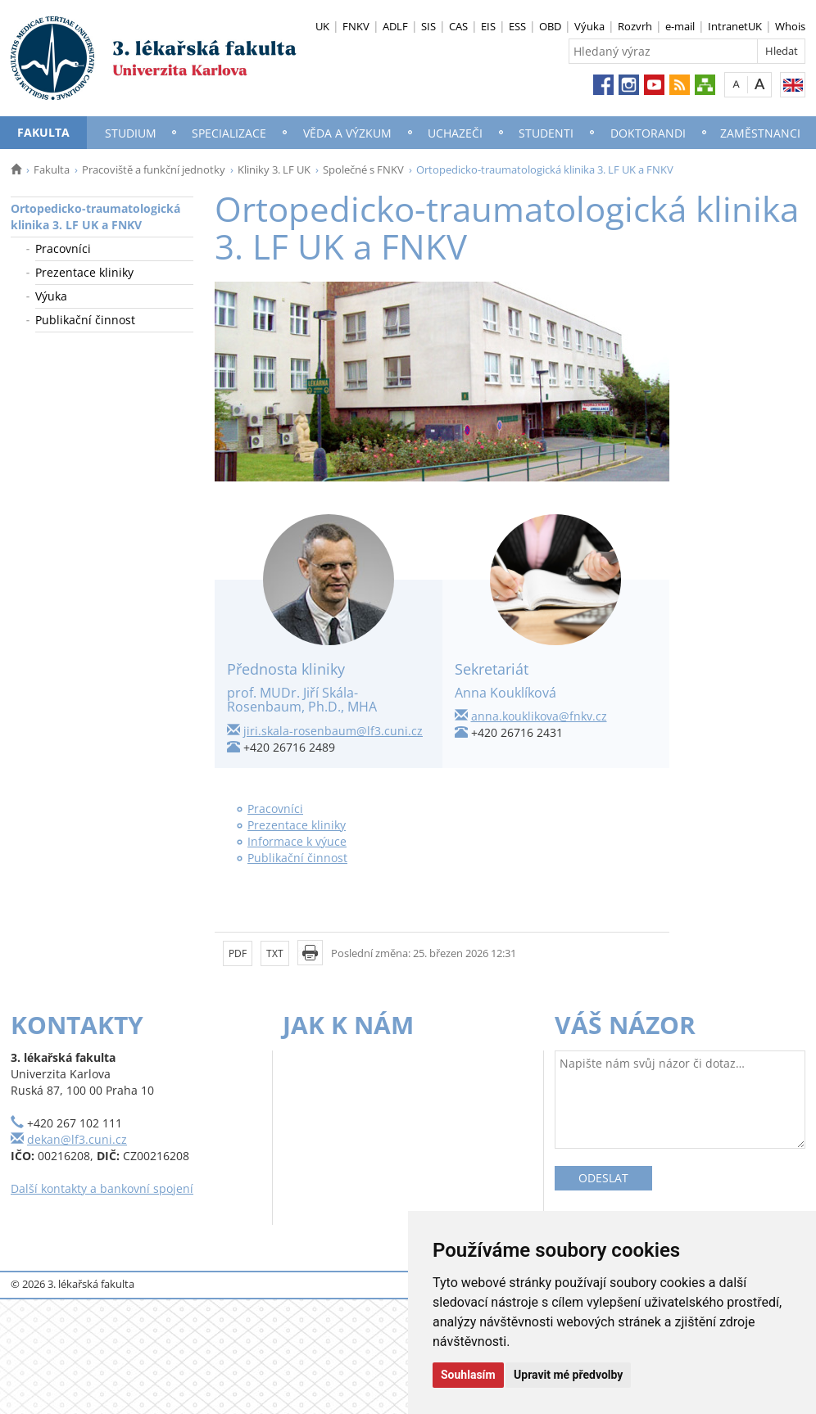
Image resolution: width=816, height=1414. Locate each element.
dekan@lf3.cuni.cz (77, 1139)
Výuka (589, 26)
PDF (238, 953)
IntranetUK (735, 26)
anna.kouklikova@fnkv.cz (539, 716)
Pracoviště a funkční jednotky (153, 169)
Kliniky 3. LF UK (274, 169)
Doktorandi (648, 133)
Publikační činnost (85, 320)
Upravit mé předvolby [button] (568, 1374)
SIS (428, 26)
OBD (550, 26)
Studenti (546, 133)
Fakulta (43, 132)
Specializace (229, 133)
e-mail (680, 26)
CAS (458, 26)
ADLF (395, 26)
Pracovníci (63, 248)
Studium (130, 133)
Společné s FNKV (363, 169)
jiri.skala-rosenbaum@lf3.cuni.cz (333, 731)
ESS (517, 26)
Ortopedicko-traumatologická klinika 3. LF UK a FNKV (95, 217)
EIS (488, 26)
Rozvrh (635, 26)
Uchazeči (455, 133)
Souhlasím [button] (468, 1374)
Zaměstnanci (760, 133)
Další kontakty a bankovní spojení (102, 1188)
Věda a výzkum (347, 133)
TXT (274, 953)
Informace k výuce (297, 841)
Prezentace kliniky (84, 272)
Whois (790, 26)
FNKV (355, 26)
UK (322, 26)
